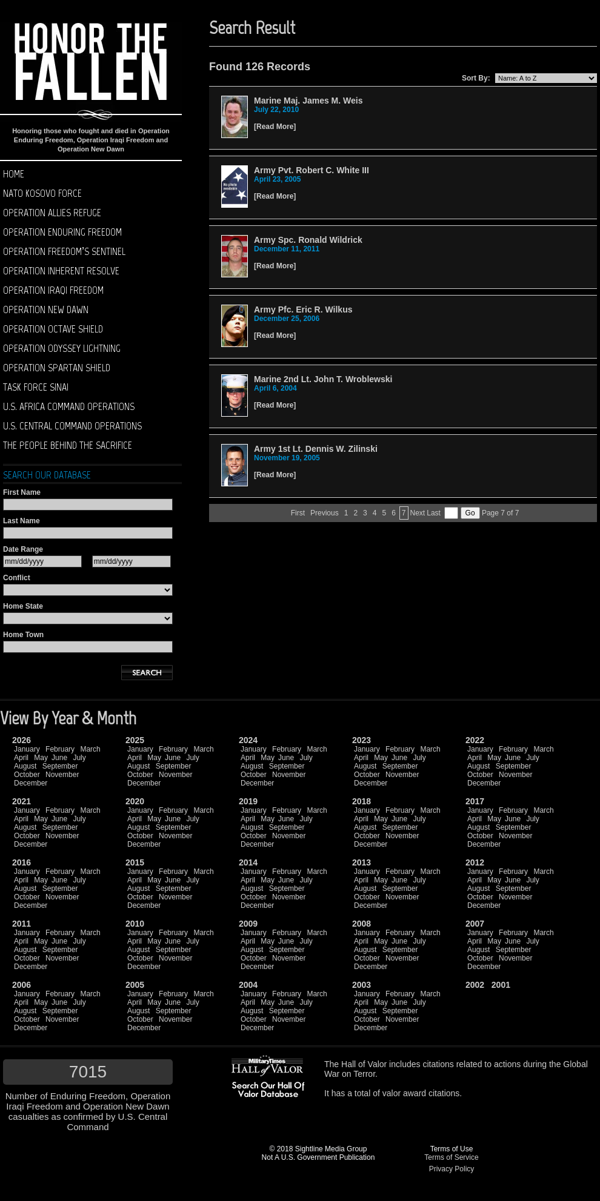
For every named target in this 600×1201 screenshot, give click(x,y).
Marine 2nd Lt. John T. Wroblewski (323, 379)
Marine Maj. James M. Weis (308, 100)
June (59, 757)
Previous (324, 513)
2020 (134, 801)
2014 (248, 862)
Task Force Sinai (35, 387)
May (41, 757)
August (25, 766)
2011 (21, 923)
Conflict (16, 578)
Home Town (23, 634)
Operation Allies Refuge (52, 212)
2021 (21, 801)
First (298, 513)
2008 (361, 923)
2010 (134, 923)
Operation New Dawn (45, 309)
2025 (134, 740)
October (27, 774)
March (90, 749)
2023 (361, 740)
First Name (22, 492)
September (60, 766)
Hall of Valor (364, 1064)
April (21, 757)
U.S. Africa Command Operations (69, 406)
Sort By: (476, 78)
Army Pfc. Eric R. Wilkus (303, 309)
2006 (21, 985)
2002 (474, 985)
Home (13, 173)
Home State (23, 606)
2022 (474, 740)
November (62, 774)
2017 (474, 801)
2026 (21, 740)
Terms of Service (451, 1157)
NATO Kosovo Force (42, 193)
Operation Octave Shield (53, 329)
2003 (361, 985)
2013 (361, 862)
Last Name (21, 521)
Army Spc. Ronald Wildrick (308, 240)
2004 (248, 985)
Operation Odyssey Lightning (62, 348)
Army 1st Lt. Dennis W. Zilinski (316, 449)
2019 (248, 801)
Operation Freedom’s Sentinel (64, 251)
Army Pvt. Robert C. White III (311, 170)
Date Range (23, 549)
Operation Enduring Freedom (62, 232)
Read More (274, 126)
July (79, 757)
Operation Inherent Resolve (61, 270)
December (30, 783)
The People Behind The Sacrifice (67, 445)
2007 (474, 923)
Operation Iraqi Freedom (53, 290)
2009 (248, 923)
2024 (248, 740)
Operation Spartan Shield (56, 367)
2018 (361, 801)
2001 (501, 985)
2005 (134, 985)
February (60, 749)
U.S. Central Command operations (72, 425)
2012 (474, 862)
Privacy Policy (452, 1169)
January (27, 749)
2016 (21, 862)
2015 (134, 862)
